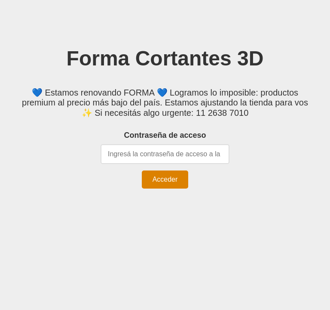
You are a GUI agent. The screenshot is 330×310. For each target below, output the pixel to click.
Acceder (165, 179)
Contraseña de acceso (165, 135)
